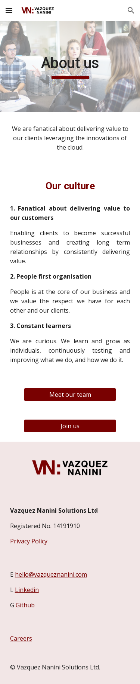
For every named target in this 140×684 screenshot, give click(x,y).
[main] (70, 66)
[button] (9, 10)
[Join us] (69, 426)
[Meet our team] (69, 394)
